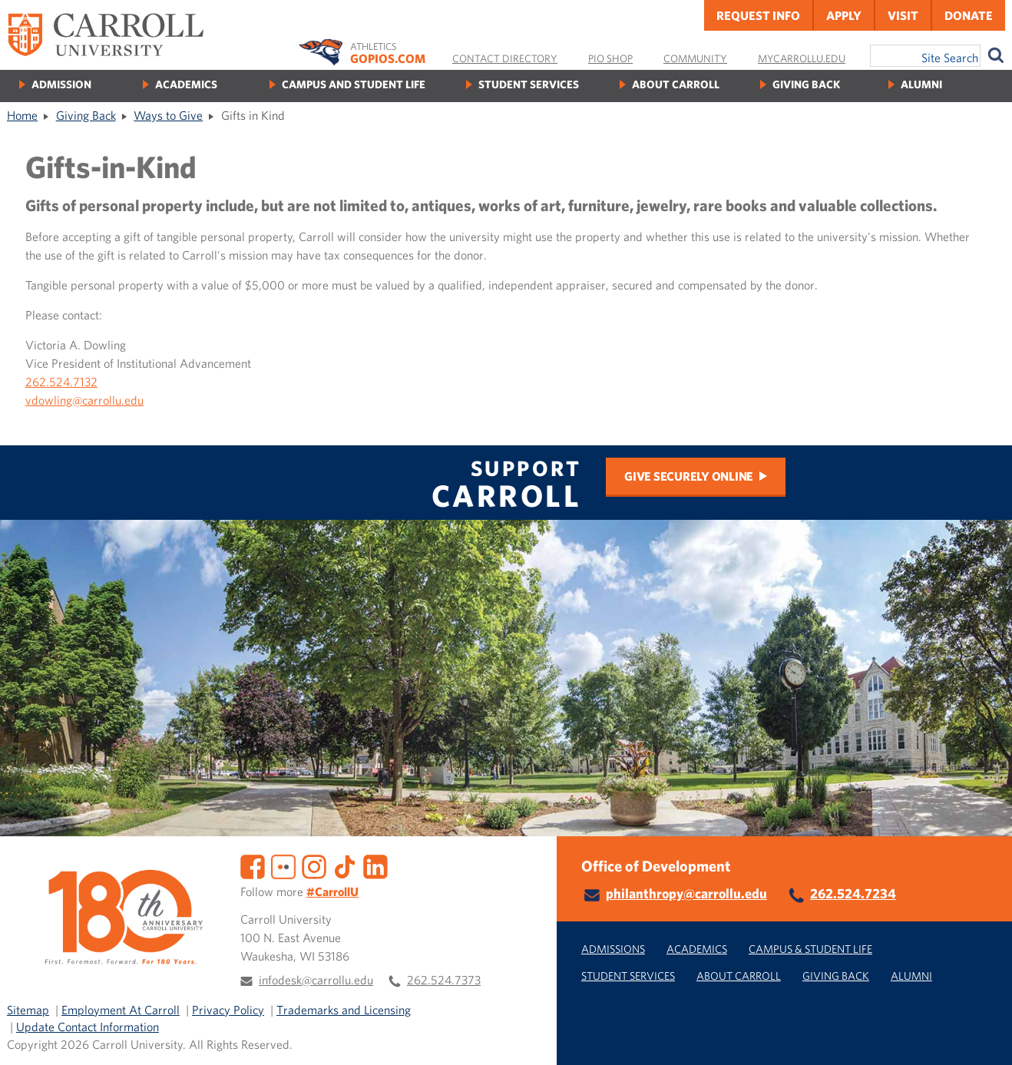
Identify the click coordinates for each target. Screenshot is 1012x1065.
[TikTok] (344, 865)
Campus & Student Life (810, 948)
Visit (903, 15)
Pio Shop (610, 58)
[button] (983, 1036)
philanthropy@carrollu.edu (686, 893)
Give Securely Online (688, 476)
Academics (186, 84)
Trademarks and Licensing (343, 1010)
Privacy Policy (228, 1010)
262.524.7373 (444, 980)
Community (695, 58)
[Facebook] (252, 865)
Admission (61, 84)
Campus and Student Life (353, 84)
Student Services (528, 84)
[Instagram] (314, 865)
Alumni (921, 84)
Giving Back (806, 84)
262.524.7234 (853, 893)
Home (22, 115)
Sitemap (28, 1010)
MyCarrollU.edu (801, 58)
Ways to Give (168, 115)
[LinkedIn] (375, 865)
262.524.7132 (61, 382)
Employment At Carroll (120, 1010)
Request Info (758, 15)
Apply (844, 15)
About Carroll (675, 84)
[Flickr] (283, 865)
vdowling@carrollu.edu (84, 400)
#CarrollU (332, 891)
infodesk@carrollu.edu (316, 980)
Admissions (613, 948)
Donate (968, 15)
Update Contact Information (87, 1027)
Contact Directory (504, 58)
